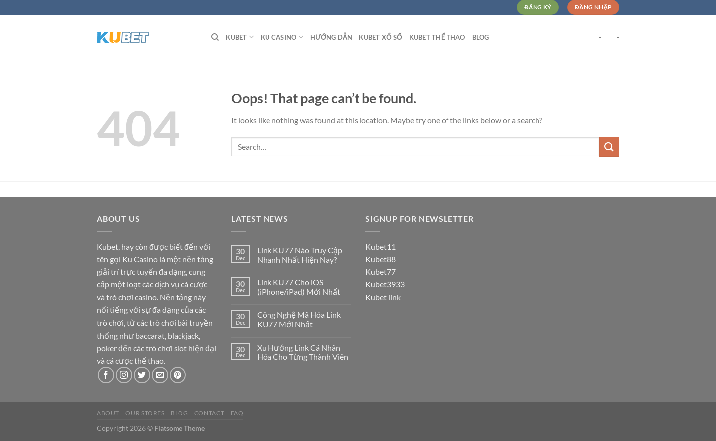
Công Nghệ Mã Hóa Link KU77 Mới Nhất (299, 319)
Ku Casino (282, 37)
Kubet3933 (385, 284)
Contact (209, 413)
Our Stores (144, 413)
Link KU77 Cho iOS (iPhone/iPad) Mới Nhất (298, 286)
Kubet (240, 37)
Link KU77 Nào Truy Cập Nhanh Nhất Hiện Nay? (299, 254)
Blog (480, 37)
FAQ (237, 413)
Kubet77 (380, 271)
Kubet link (383, 297)
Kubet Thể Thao (437, 37)
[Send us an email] (160, 375)
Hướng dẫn (331, 37)
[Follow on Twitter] (142, 375)
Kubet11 (380, 246)
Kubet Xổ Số (380, 37)
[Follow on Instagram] (124, 375)
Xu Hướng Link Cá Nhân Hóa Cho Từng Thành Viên (302, 352)
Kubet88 (380, 259)
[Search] (215, 37)
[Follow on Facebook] (106, 375)
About (108, 413)
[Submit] (609, 146)
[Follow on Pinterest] (178, 375)
